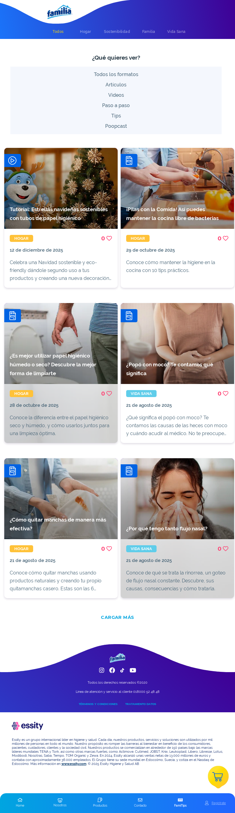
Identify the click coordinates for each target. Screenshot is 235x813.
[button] (20, 803)
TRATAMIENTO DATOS (140, 704)
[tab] (58, 31)
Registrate (219, 803)
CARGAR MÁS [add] (117, 617)
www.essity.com (73, 764)
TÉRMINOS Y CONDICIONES (98, 704)
